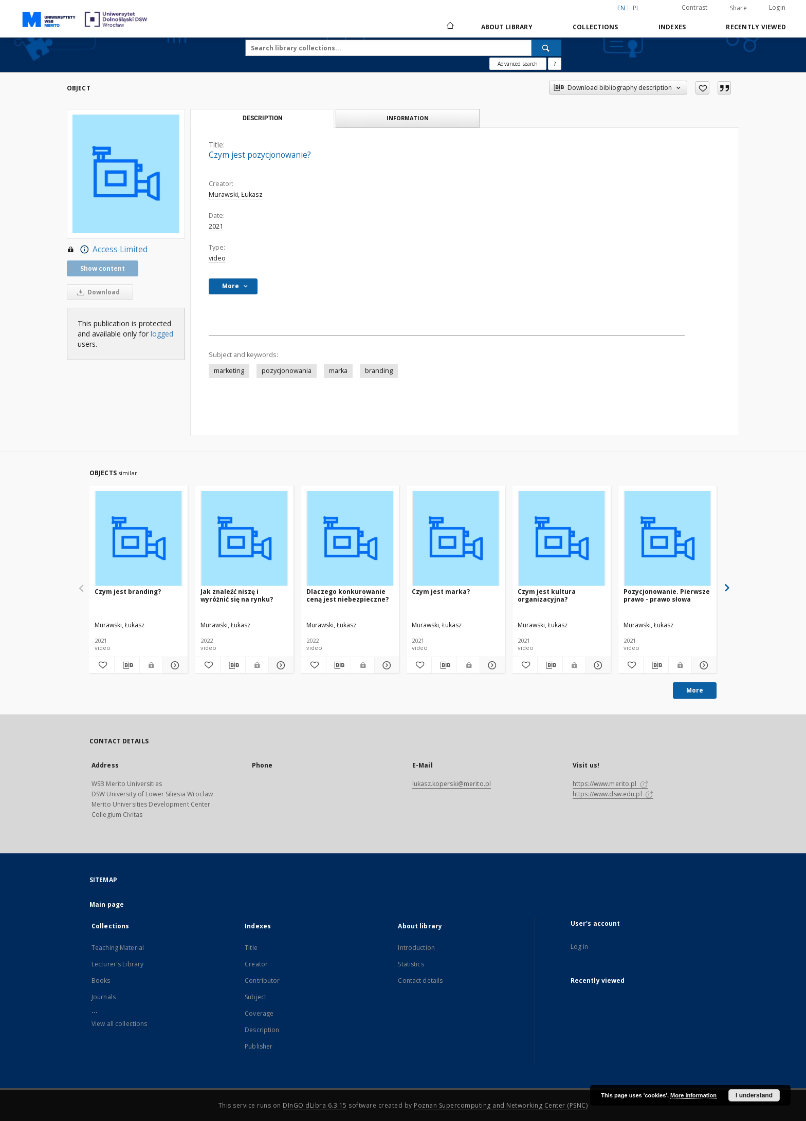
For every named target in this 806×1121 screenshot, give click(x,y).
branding (379, 370)
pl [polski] (636, 8)
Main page (106, 904)
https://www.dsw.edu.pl (613, 794)
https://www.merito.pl (610, 783)
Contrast (695, 7)
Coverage (259, 1013)
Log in (580, 946)
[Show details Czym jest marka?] (491, 665)
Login (777, 7)
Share (738, 8)
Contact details (420, 980)
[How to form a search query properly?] (554, 64)
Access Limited (107, 249)
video (217, 258)
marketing (229, 370)
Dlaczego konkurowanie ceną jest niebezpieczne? (347, 595)
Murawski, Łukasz (236, 194)
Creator (256, 964)
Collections (595, 27)
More (694, 690)
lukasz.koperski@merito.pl (451, 783)
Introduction (416, 947)
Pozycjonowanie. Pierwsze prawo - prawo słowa (667, 595)
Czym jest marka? (441, 591)
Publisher (258, 1046)
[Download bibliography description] (127, 665)
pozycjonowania (287, 370)
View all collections (119, 1023)
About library (507, 27)
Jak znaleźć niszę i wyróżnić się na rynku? (236, 595)
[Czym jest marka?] (455, 538)
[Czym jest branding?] (138, 538)
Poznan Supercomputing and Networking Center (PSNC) (501, 1105)
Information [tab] (408, 118)
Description (262, 1029)
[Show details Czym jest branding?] (173, 665)
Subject (255, 997)
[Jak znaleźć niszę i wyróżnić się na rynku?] (244, 538)
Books (101, 980)
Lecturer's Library (117, 964)
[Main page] (449, 26)
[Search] (546, 48)
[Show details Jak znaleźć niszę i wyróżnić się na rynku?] (279, 665)
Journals (103, 997)
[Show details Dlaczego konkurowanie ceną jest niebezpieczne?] (385, 665)
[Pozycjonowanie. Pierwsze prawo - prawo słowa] (667, 538)
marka (338, 370)
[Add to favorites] (702, 88)
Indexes (672, 27)
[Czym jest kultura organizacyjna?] (561, 538)
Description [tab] (262, 118)
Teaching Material (117, 947)
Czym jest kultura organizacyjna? (547, 595)
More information (693, 1095)
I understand (754, 1095)
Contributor (262, 980)
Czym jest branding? (128, 591)
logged (162, 334)
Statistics (411, 964)
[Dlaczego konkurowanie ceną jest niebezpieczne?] (350, 538)
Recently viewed (756, 27)
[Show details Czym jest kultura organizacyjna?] (596, 665)
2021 (216, 226)
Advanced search (518, 63)
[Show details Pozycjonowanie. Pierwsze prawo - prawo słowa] (702, 665)
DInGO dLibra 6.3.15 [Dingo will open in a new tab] (315, 1105)
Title (251, 947)
